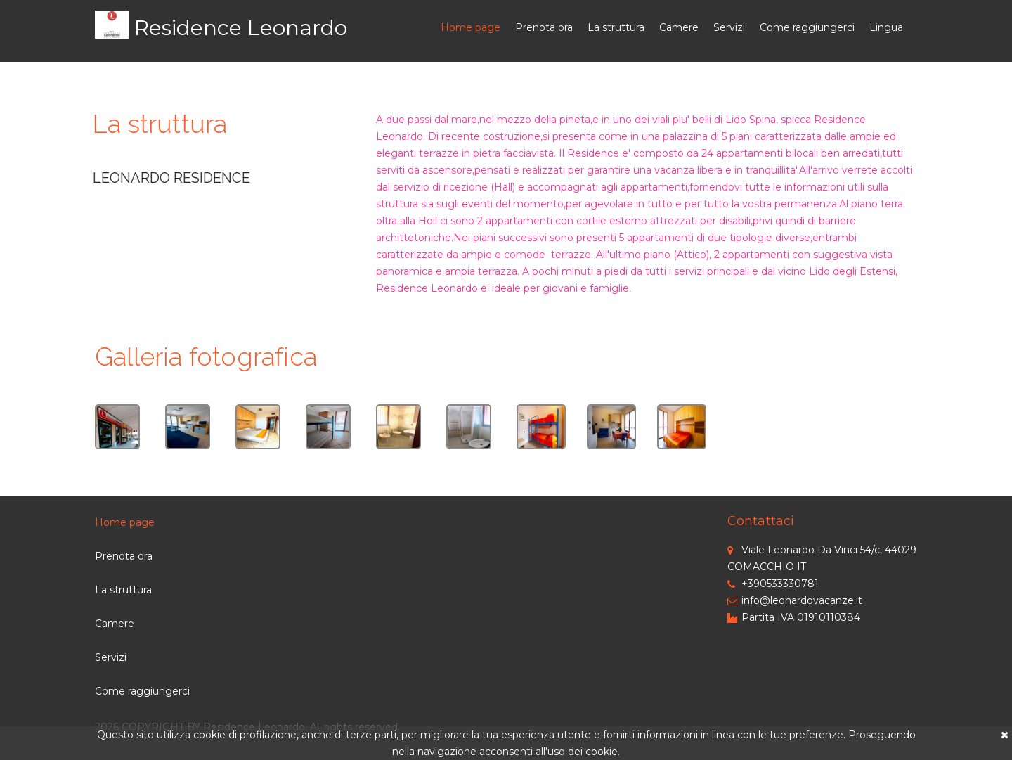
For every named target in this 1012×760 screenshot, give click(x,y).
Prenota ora (544, 27)
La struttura (616, 27)
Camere (679, 27)
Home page (470, 27)
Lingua (886, 27)
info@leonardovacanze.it (794, 600)
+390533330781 (773, 583)
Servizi (729, 27)
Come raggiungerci (807, 27)
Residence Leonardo (240, 28)
